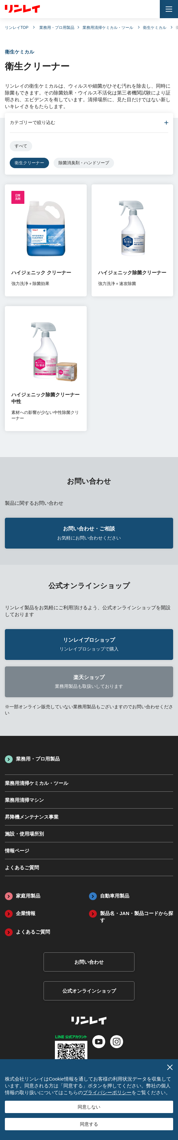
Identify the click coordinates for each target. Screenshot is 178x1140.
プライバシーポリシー (107, 1092)
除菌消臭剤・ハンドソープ (83, 162)
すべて (21, 145)
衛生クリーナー (29, 162)
